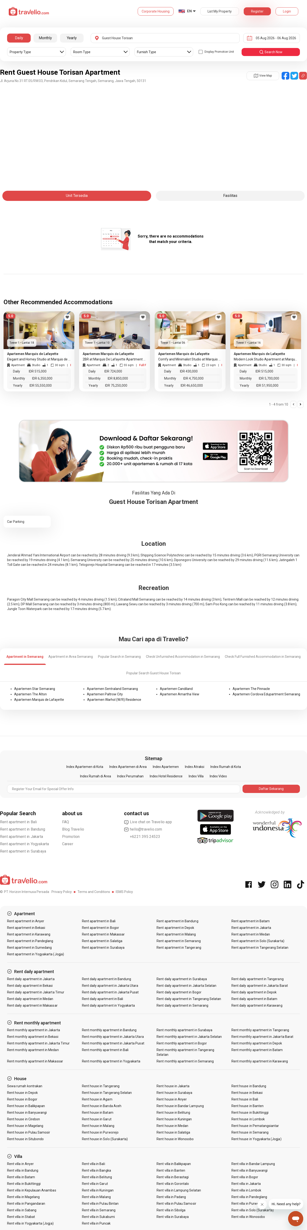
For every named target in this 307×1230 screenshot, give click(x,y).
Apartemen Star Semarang (34, 689)
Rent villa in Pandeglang (249, 1197)
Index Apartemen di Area (128, 767)
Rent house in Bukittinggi (250, 1112)
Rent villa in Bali (93, 1164)
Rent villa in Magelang (23, 1197)
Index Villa (196, 776)
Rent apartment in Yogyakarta (24, 844)
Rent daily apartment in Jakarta (31, 979)
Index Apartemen (166, 767)
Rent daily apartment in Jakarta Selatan (186, 985)
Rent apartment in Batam (250, 921)
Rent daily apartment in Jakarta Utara (110, 985)
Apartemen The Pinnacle (251, 689)
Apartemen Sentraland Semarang (112, 689)
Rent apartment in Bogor (100, 928)
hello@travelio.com (143, 829)
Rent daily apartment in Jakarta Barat (259, 985)
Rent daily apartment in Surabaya (182, 979)
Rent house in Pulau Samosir (28, 1132)
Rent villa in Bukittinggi (24, 1184)
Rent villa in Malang (96, 1197)
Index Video (218, 776)
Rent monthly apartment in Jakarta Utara (113, 1037)
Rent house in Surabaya (174, 1093)
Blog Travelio (73, 829)
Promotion (71, 836)
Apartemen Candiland (176, 689)
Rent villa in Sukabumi (98, 1217)
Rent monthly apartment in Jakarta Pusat (113, 1043)
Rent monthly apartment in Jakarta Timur (38, 1043)
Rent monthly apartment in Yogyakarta (111, 1061)
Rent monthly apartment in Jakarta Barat (262, 1037)
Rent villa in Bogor (244, 1177)
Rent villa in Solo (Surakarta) (252, 1210)
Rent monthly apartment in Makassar (35, 1061)
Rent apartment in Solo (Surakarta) (257, 941)
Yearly (72, 38)
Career (67, 844)
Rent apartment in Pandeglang (30, 941)
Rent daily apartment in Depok (254, 992)
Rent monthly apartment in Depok (256, 1043)
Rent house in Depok (22, 1093)
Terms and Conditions (93, 892)
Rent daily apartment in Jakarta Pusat (110, 992)
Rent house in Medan (172, 1126)
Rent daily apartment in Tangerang (257, 979)
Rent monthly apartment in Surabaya (184, 1030)
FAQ (65, 822)
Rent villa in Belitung (97, 1177)
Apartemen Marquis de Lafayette (39, 700)
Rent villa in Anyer (20, 1164)
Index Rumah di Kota (225, 767)
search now (270, 52)
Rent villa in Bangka (96, 1170)
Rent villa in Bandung (22, 1170)
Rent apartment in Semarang (178, 941)
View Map (263, 75)
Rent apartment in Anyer (25, 921)
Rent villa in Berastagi (173, 1177)
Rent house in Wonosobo (175, 1139)
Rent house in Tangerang (100, 1086)
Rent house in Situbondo (25, 1139)
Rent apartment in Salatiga (102, 941)
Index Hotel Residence (166, 776)
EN (189, 11)
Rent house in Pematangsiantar (255, 1126)
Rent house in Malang (98, 1126)
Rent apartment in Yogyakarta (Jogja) (35, 954)
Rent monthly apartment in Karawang (259, 1061)
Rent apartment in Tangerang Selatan (259, 947)
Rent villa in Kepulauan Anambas (31, 1190)
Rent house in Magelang (25, 1126)
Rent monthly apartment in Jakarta (33, 1030)
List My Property (220, 11)
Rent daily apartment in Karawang (256, 1005)
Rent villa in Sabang (21, 1210)
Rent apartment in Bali (18, 822)
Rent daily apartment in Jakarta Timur (35, 992)
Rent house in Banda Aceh (101, 1106)
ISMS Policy (124, 892)
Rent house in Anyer (172, 1099)
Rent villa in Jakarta (246, 1184)
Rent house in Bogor (22, 1099)
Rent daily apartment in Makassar (32, 1005)
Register (257, 11)
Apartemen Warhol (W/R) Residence (114, 700)
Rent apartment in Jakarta (21, 836)
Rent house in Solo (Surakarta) (105, 1139)
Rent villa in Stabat (21, 1217)
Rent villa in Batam (21, 1177)
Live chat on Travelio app (148, 822)
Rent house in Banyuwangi (27, 1112)
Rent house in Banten (247, 1106)
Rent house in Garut (96, 1119)
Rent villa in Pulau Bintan (100, 1203)
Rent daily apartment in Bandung (106, 979)
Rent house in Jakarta (173, 1086)
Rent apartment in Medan (250, 934)
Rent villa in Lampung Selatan (179, 1190)
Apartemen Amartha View (179, 694)
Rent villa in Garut (95, 1184)
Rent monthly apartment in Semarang (185, 1061)
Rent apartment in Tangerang (179, 947)
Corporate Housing (156, 11)
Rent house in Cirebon (23, 1119)
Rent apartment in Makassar (103, 934)
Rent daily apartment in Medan (30, 999)
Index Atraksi (194, 767)
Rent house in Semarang (250, 1132)
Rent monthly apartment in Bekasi (32, 1037)
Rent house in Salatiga (173, 1132)
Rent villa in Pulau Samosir (176, 1203)
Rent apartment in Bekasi (26, 928)
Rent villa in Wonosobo (248, 1217)
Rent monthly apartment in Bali (105, 1050)
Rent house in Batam (97, 1112)
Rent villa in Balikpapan (174, 1164)
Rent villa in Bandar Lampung (253, 1164)
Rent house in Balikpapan (26, 1106)
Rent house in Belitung (173, 1112)
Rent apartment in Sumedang (29, 947)
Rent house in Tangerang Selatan (107, 1093)
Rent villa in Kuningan (98, 1190)
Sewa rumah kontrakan (24, 1086)
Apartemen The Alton (30, 694)
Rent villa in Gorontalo (173, 1184)
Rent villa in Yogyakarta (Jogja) (30, 1223)
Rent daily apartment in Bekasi (30, 985)
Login (287, 11)
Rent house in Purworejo (100, 1132)
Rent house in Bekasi (247, 1093)
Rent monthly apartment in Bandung (109, 1030)
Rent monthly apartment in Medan (33, 1050)
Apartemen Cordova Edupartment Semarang (266, 694)
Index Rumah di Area (95, 776)
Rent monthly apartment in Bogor (182, 1043)
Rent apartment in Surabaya (23, 851)
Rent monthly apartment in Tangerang (260, 1030)
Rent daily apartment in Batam (254, 999)
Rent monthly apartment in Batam (257, 1050)
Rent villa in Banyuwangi (249, 1170)
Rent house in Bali (244, 1099)
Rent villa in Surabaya (173, 1217)
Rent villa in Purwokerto (249, 1203)
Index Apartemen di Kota (84, 767)
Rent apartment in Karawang (28, 934)
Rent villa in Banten (171, 1170)
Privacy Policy (61, 892)
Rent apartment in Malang (176, 934)
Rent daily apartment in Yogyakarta (108, 1005)
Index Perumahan (130, 776)
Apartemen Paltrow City (105, 694)
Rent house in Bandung (248, 1086)
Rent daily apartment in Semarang (182, 1005)
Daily (19, 38)
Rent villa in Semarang (98, 1210)
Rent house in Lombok (248, 1119)
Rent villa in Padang (171, 1197)
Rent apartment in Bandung (22, 829)
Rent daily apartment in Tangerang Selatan (189, 999)
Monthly (45, 38)
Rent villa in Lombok (246, 1190)
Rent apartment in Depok (175, 928)
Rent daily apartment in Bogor (179, 992)
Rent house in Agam (97, 1099)
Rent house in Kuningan (174, 1119)
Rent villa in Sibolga (171, 1210)
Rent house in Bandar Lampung (180, 1106)
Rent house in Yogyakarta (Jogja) (256, 1139)
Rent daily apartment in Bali (102, 999)
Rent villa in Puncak (96, 1223)
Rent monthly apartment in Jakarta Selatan (189, 1037)
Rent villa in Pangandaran (26, 1203)
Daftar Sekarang (271, 789)
